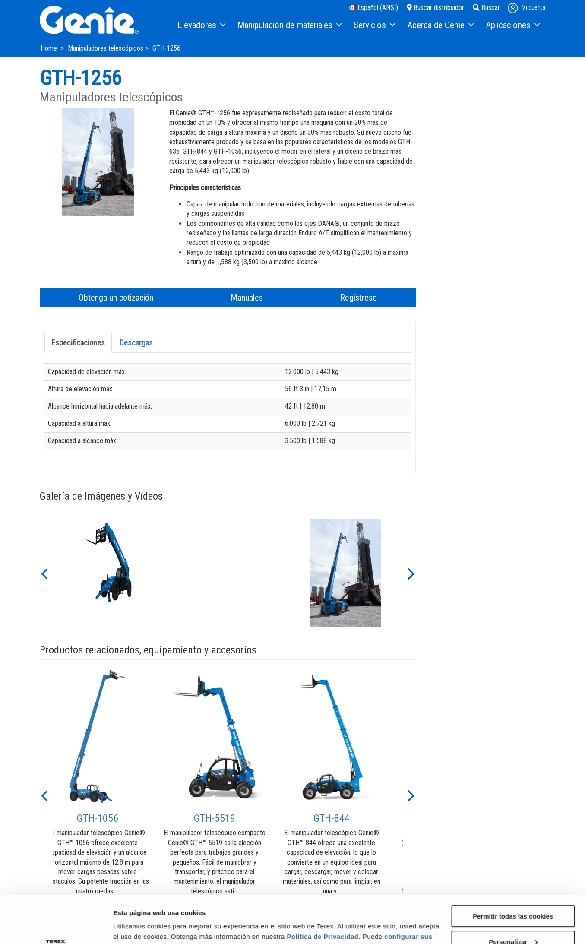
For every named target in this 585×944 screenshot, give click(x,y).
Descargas (136, 342)
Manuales (247, 297)
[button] (44, 573)
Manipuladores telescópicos (105, 48)
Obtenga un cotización (116, 297)
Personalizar (513, 897)
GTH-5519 (214, 818)
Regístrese (358, 297)
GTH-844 (331, 818)
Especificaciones (78, 342)
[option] (111, 573)
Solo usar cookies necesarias (513, 922)
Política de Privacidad (322, 892)
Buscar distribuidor (435, 7)
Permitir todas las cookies (513, 871)
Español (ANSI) (373, 7)
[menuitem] (201, 25)
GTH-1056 (97, 818)
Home (50, 48)
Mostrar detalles (138, 926)
